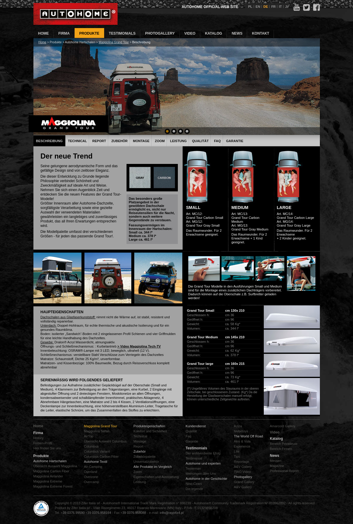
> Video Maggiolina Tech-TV (139, 346)
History (38, 438)
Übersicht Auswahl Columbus (105, 441)
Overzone (91, 477)
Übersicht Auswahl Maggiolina (55, 466)
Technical (77, 141)
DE (265, 6)
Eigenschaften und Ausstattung (156, 477)
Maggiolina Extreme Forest (53, 486)
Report (99, 141)
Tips (237, 456)
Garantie (234, 141)
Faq (188, 436)
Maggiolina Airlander (48, 476)
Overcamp (91, 482)
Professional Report (284, 471)
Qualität (200, 141)
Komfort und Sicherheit (150, 431)
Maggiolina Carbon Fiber (51, 471)
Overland (90, 472)
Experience (242, 446)
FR (273, 6)
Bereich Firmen (281, 449)
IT (280, 6)
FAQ (217, 141)
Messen (275, 460)
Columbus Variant (97, 451)
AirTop (88, 436)
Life (236, 451)
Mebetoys (241, 431)
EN (258, 6)
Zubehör (119, 141)
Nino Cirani (194, 483)
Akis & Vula (242, 441)
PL (250, 6)
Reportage (241, 461)
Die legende (194, 489)
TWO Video (242, 472)
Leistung (178, 141)
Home (42, 42)
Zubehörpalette (144, 456)
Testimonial (194, 458)
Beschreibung (49, 141)
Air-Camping (93, 466)
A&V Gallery (243, 466)
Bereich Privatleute (283, 443)
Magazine (277, 466)
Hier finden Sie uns (47, 448)
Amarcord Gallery (282, 426)
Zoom (160, 141)
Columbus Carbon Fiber (101, 456)
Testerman (193, 468)
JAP (288, 6)
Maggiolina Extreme (47, 481)
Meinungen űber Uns (201, 473)
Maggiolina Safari (96, 431)
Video (274, 432)
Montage (141, 141)
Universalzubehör (146, 461)
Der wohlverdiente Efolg (203, 453)
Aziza (238, 426)
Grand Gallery (244, 482)
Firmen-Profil (42, 443)
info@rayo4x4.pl (172, 512)
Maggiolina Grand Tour (114, 42)
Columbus (91, 446)
